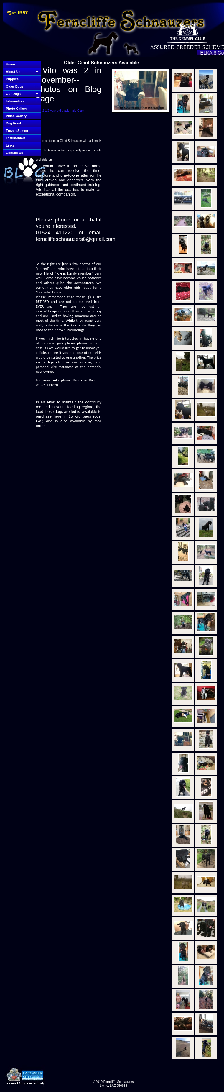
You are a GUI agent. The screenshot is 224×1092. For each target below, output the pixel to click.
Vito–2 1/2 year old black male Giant (60, 110)
